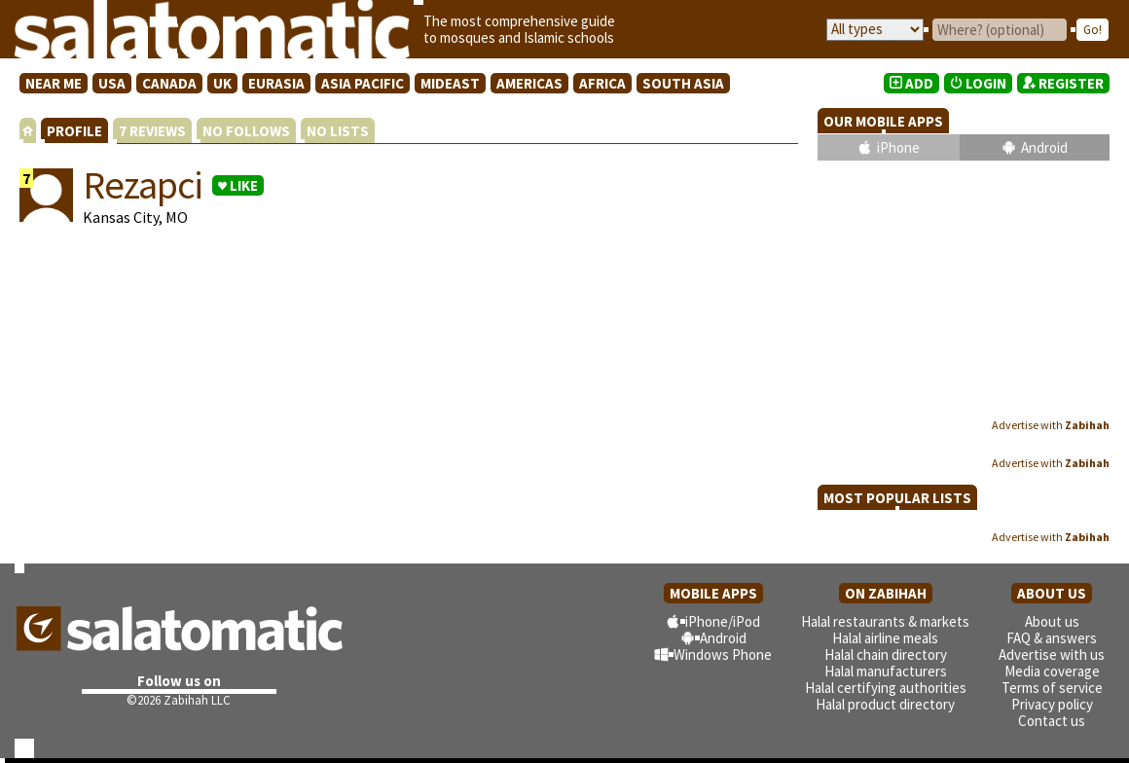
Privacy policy (1052, 704)
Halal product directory (885, 704)
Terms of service (1052, 687)
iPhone (898, 147)
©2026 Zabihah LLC (179, 700)
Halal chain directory (885, 654)
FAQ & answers (1051, 638)
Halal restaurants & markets (885, 621)
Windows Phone (723, 654)
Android (1044, 147)
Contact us (1051, 720)
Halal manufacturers (885, 671)
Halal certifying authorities (885, 687)
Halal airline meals (885, 638)
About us (1052, 621)
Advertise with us (1052, 654)
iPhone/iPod (722, 621)
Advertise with (1051, 425)
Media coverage (1052, 671)
